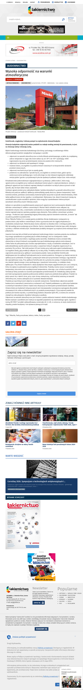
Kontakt (32, 2)
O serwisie (9, 2)
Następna (72, 310)
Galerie (62, 601)
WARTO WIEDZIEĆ (14, 455)
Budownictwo (21, 60)
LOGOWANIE (71, 2)
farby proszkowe (22, 315)
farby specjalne (44, 315)
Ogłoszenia (71, 595)
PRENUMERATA (45, 2)
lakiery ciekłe (33, 315)
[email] (42, 363)
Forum (61, 597)
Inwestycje (71, 597)
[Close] (75, 636)
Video (69, 601)
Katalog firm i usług (75, 593)
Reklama (25, 2)
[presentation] (23, 386)
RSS (60, 603)
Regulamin (71, 603)
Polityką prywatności (50, 676)
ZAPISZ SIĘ (37, 603)
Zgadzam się (42, 629)
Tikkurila (12, 315)
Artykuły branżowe (13, 83)
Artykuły (62, 593)
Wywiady (62, 599)
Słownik (70, 599)
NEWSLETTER (58, 2)
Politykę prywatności (45, 648)
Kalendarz (63, 595)
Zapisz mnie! (41, 394)
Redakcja (17, 2)
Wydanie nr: (14, 79)
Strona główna (10, 60)
